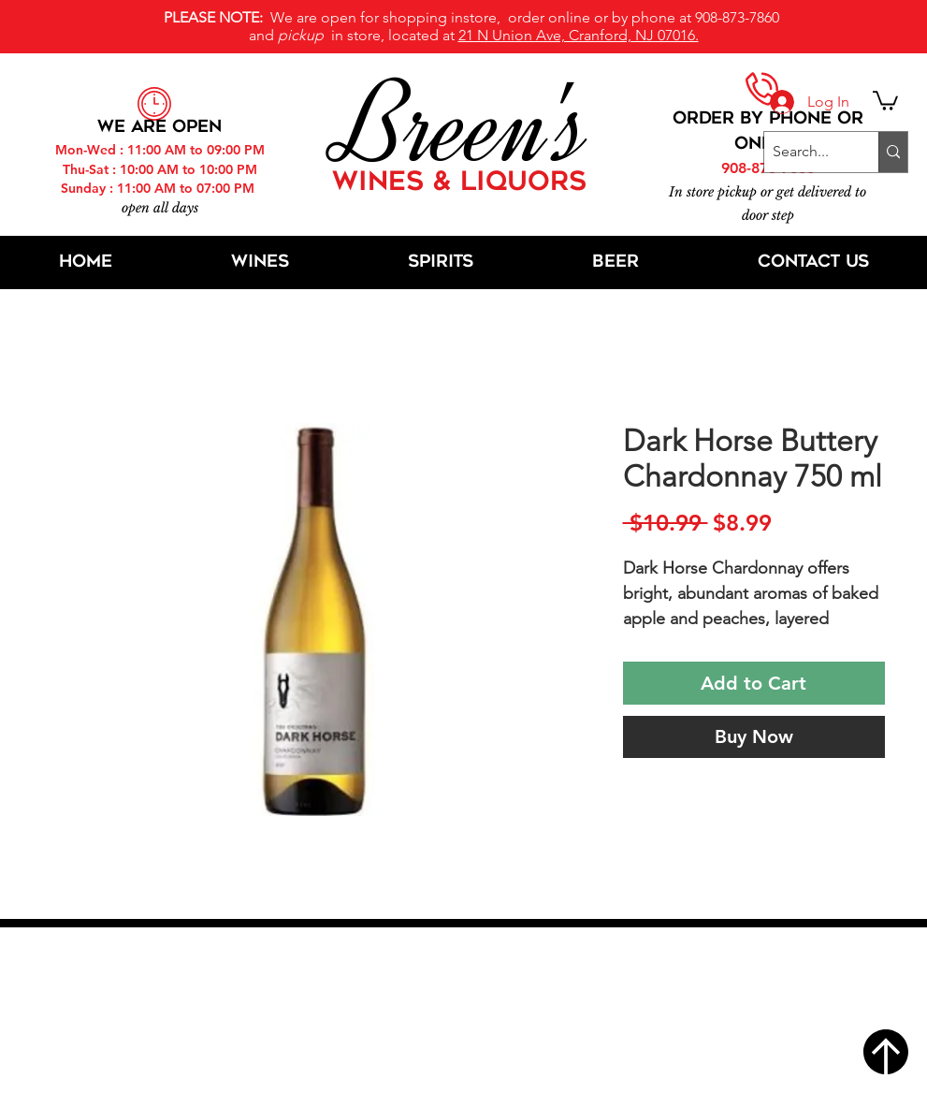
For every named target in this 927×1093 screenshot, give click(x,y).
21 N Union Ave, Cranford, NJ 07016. (578, 35)
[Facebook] (425, 1027)
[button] (885, 99)
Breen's (464, 126)
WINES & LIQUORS (459, 183)
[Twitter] (471, 1027)
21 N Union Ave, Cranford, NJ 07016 (473, 970)
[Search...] (806, 152)
